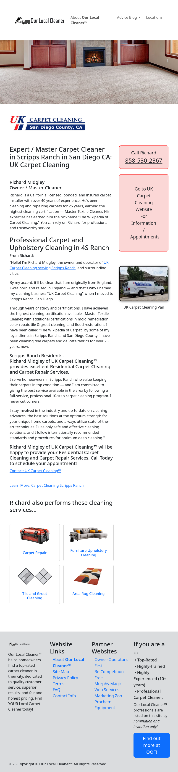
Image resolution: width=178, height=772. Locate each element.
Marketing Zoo (108, 695)
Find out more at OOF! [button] (151, 745)
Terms (58, 683)
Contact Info (64, 695)
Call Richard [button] (143, 157)
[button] (143, 212)
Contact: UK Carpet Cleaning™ (35, 470)
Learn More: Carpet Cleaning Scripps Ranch (47, 485)
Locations (154, 17)
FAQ (56, 689)
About (85, 20)
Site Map (61, 671)
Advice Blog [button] (127, 17)
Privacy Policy (65, 677)
